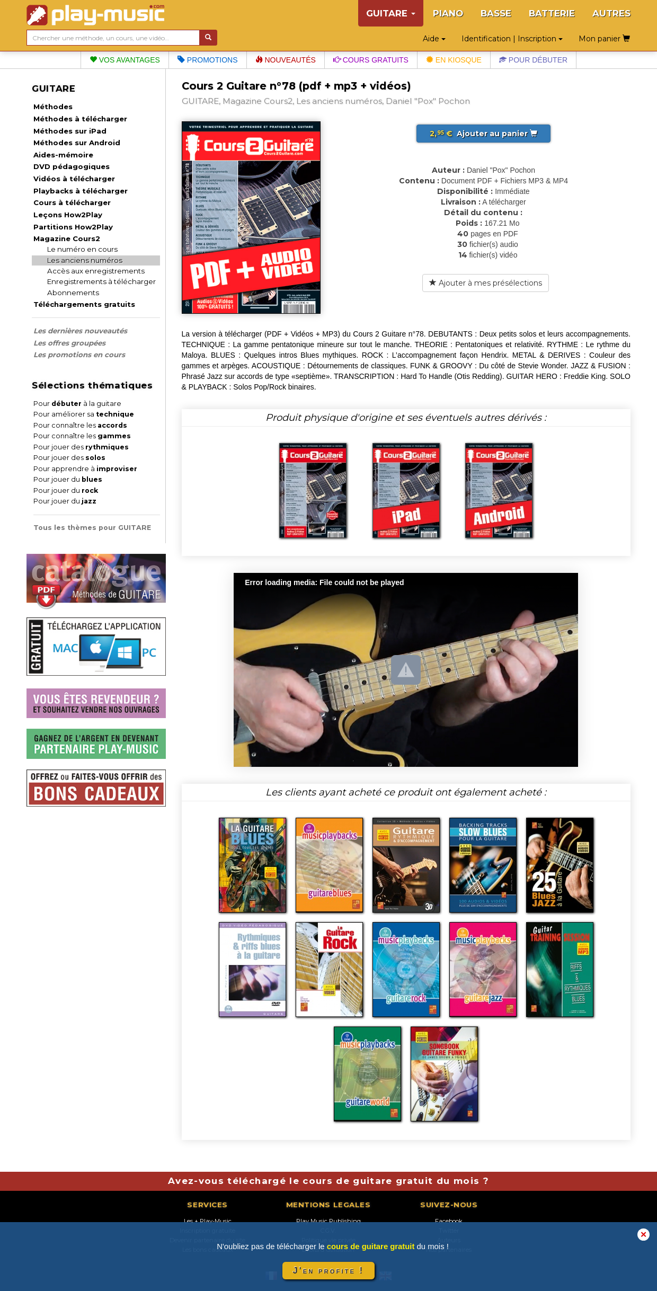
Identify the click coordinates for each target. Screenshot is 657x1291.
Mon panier (604, 38)
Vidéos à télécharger (74, 178)
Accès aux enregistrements (96, 271)
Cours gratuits (371, 60)
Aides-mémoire (63, 155)
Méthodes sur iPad (69, 131)
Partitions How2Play (73, 227)
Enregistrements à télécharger (101, 281)
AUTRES (611, 13)
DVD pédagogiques (71, 166)
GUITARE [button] (390, 13)
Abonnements (73, 292)
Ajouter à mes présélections (485, 283)
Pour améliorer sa (83, 414)
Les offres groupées (69, 343)
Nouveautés (285, 60)
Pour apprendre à (85, 469)
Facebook (449, 1221)
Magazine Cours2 (66, 238)
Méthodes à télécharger (80, 118)
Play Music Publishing (328, 1221)
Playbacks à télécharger (80, 191)
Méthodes (53, 106)
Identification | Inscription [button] (512, 38)
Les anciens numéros (84, 260)
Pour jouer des (81, 447)
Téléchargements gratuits (84, 304)
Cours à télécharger (72, 202)
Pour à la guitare (77, 404)
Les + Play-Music (208, 1221)
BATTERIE (552, 13)
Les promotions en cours (79, 354)
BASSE (496, 13)
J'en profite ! (328, 1270)
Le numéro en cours (82, 249)
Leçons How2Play (67, 214)
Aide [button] (434, 38)
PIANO (448, 13)
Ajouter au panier (483, 133)
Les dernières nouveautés (80, 330)
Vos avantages (125, 60)
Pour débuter (533, 60)
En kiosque (454, 60)
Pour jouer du (67, 479)
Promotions (207, 60)
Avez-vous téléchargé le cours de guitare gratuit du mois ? (328, 1180)
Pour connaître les (80, 425)
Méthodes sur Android (76, 142)
